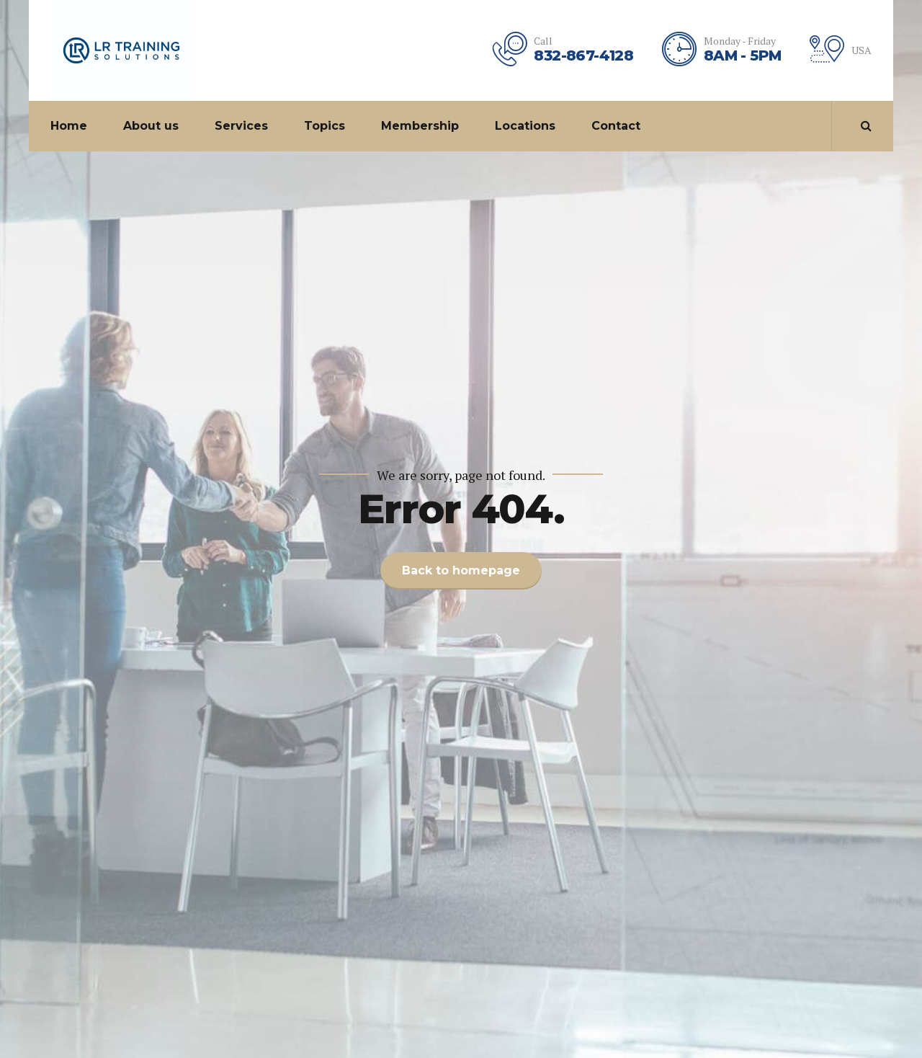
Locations (525, 126)
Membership (420, 126)
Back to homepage (461, 570)
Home (68, 126)
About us (151, 126)
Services (241, 126)
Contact (615, 126)
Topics (324, 126)
